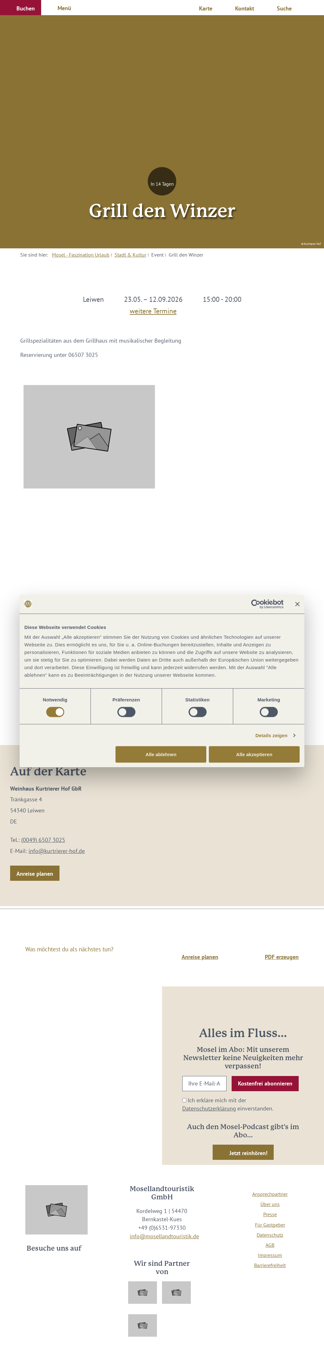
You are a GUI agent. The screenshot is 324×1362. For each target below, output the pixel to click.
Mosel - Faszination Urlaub (80, 255)
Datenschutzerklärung (209, 1108)
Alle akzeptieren (254, 754)
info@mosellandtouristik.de (164, 1236)
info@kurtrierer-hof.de (56, 851)
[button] (20, 7)
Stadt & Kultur (130, 255)
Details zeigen (271, 735)
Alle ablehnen (161, 754)
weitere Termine (153, 310)
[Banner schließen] (297, 604)
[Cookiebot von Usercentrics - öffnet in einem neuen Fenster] (256, 604)
